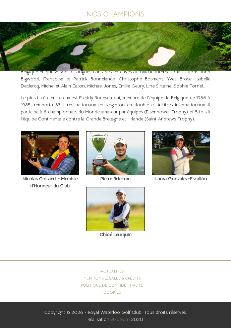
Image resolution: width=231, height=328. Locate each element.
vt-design (120, 319)
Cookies (112, 292)
